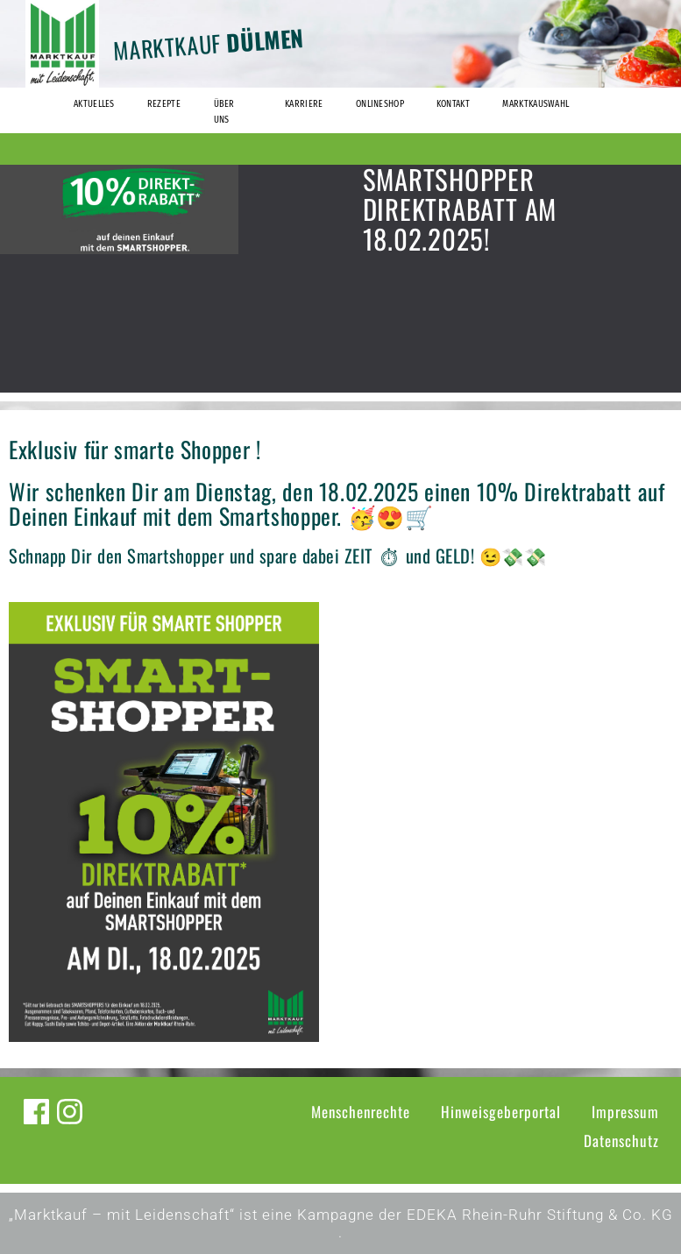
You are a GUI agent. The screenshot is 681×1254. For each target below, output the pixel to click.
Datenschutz (621, 1140)
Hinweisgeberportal (501, 1112)
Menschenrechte (360, 1112)
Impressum (625, 1112)
